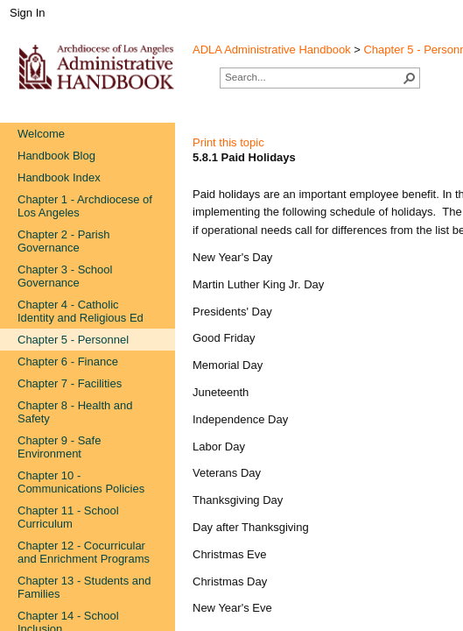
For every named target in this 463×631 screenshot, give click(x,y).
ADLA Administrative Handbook (272, 49)
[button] (409, 78)
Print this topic (228, 142)
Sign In (27, 12)
